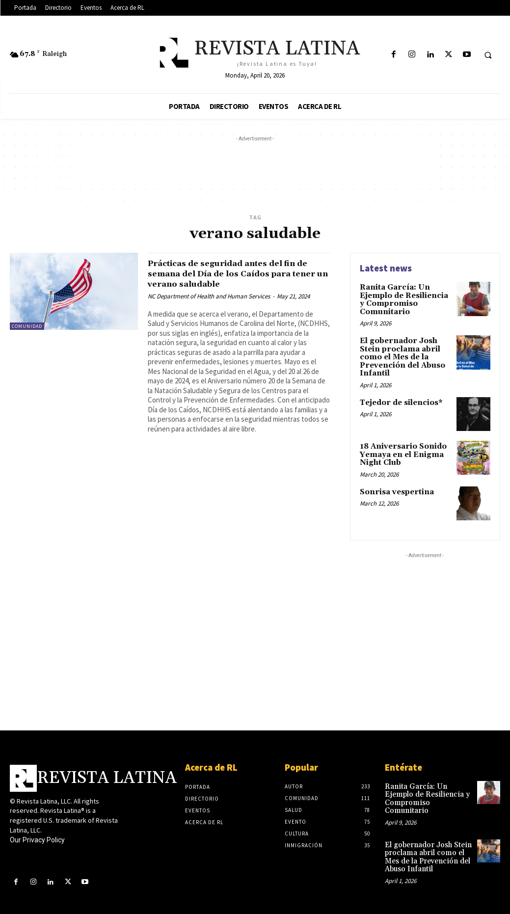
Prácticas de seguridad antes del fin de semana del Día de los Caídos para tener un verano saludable (236, 273)
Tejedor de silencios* (399, 397)
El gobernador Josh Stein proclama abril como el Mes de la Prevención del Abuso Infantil (400, 354)
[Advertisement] (255, 166)
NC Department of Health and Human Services (209, 296)
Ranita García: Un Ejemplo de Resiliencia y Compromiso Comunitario (405, 298)
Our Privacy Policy (37, 833)
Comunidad (27, 326)
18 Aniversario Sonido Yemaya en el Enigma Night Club (400, 449)
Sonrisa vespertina (394, 485)
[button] (488, 55)
